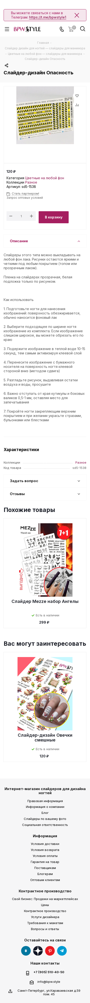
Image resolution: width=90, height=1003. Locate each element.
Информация (45, 836)
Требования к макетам (45, 923)
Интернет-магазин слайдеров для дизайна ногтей (45, 790)
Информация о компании (45, 807)
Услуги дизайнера (45, 917)
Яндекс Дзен (38, 951)
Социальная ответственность (45, 825)
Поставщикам (45, 868)
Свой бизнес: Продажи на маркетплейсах (45, 899)
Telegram (62, 951)
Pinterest (50, 951)
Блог (45, 813)
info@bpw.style (48, 982)
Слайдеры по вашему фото (45, 819)
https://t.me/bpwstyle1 (47, 17)
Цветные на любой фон (44, 178)
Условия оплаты (45, 856)
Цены (45, 905)
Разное (31, 182)
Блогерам (45, 874)
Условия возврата (45, 850)
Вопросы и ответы (45, 929)
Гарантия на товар (45, 862)
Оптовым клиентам (45, 880)
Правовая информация (45, 801)
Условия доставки (45, 844)
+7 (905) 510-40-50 (48, 972)
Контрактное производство (45, 891)
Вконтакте (26, 951)
